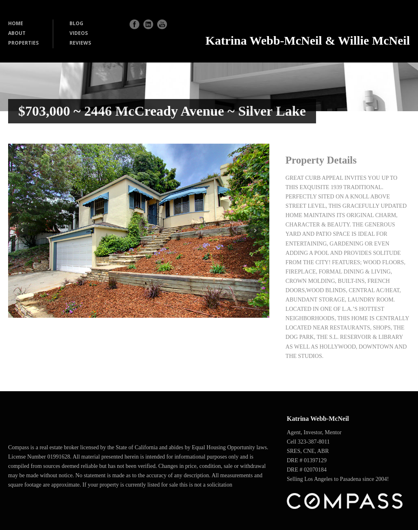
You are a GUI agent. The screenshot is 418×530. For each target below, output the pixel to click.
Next (255, 230)
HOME (15, 23)
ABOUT (17, 33)
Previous (22, 230)
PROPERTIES (23, 42)
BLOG (76, 23)
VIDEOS (78, 33)
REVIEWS (80, 42)
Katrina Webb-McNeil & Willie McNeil (308, 40)
